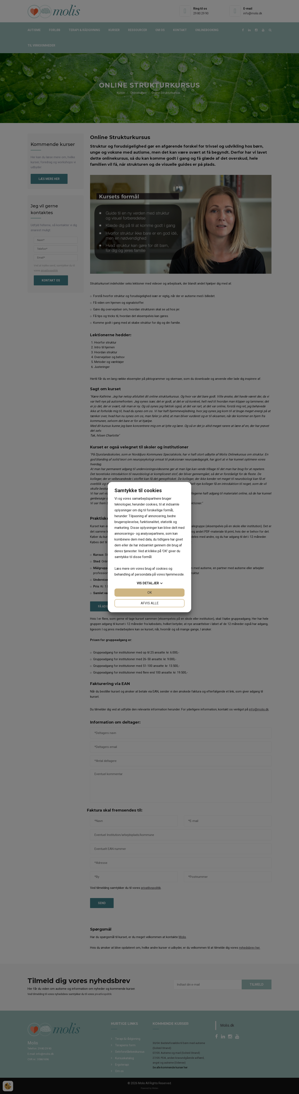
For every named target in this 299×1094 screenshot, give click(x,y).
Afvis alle (149, 603)
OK (149, 593)
